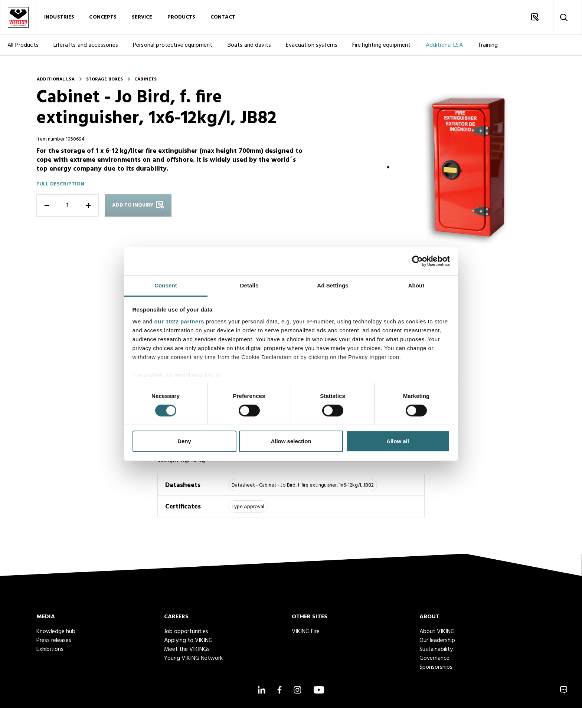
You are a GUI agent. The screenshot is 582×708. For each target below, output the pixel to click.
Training (488, 47)
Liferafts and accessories (85, 47)
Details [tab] (249, 285)
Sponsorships (435, 667)
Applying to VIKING (188, 640)
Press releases (53, 640)
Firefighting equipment (381, 47)
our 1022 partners (179, 321)
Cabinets (145, 79)
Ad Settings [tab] (332, 285)
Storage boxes (104, 79)
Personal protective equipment (173, 47)
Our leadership (437, 640)
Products (181, 18)
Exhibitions (49, 649)
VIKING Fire (306, 631)
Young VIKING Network (193, 658)
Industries (59, 18)
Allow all (397, 441)
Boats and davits (249, 47)
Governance (434, 658)
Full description (60, 184)
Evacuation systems (311, 47)
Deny (184, 441)
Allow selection (291, 441)
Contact (223, 18)
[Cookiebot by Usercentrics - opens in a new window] (417, 261)
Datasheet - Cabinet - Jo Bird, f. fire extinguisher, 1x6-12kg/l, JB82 (303, 485)
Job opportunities (186, 631)
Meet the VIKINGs (187, 649)
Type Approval (248, 507)
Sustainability (436, 649)
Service (142, 18)
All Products (23, 47)
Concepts (103, 18)
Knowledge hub (55, 631)
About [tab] (416, 285)
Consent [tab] (165, 285)
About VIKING (437, 631)
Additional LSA (444, 47)
